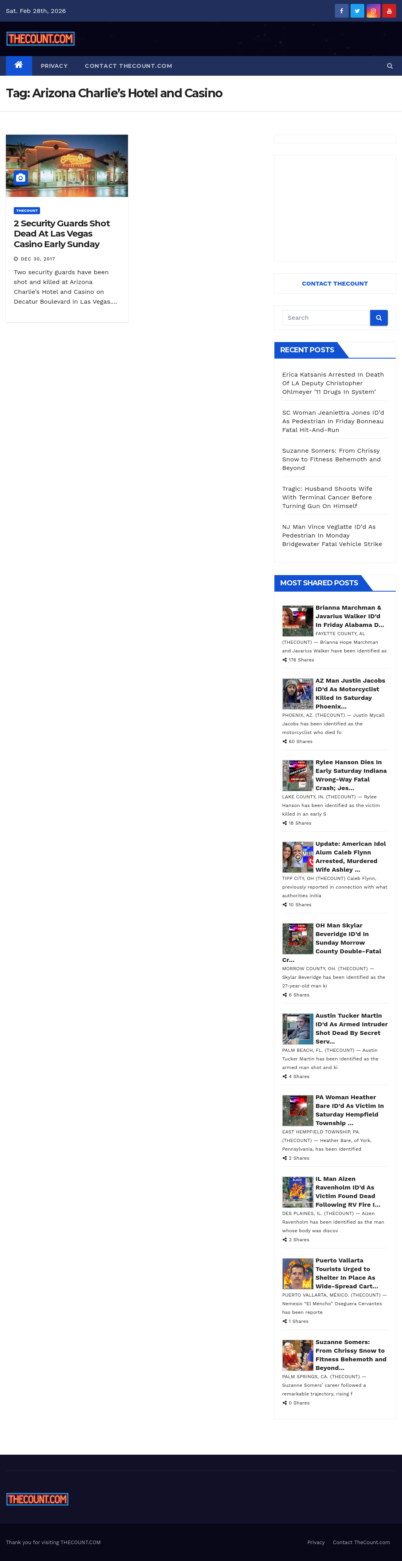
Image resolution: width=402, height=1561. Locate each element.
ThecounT (27, 210)
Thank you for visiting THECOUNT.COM (53, 1542)
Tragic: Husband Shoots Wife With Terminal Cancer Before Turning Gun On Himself (327, 497)
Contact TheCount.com (128, 65)
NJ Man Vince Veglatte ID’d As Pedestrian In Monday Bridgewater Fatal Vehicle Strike (332, 535)
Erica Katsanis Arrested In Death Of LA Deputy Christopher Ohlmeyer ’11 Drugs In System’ (333, 383)
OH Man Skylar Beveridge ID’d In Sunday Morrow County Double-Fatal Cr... (332, 943)
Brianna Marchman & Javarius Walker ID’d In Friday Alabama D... (350, 616)
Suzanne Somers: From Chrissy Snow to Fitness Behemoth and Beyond (331, 459)
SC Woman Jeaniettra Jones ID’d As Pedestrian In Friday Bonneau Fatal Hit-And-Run (333, 421)
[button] (390, 65)
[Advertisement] (335, 208)
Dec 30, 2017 (38, 259)
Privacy (54, 65)
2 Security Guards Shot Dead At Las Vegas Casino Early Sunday (62, 234)
